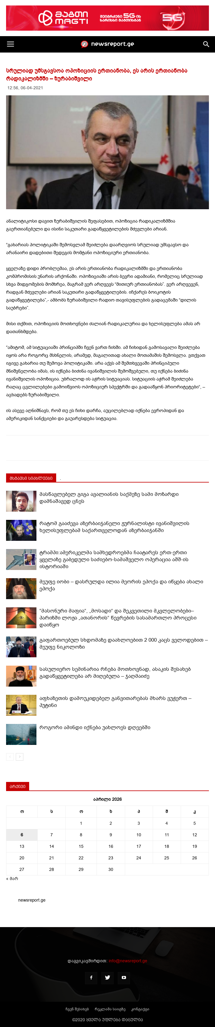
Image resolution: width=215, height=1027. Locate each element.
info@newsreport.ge (128, 961)
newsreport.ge (32, 900)
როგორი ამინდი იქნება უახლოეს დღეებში (94, 727)
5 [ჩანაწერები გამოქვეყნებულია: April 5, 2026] (194, 823)
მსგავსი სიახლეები (31, 478)
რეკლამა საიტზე (110, 1009)
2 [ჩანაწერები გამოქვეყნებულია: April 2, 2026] (111, 823)
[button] (206, 44)
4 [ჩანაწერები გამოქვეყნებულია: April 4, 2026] (167, 823)
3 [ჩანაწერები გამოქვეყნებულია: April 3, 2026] (139, 823)
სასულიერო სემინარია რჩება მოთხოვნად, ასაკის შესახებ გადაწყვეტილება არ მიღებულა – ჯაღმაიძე (115, 673)
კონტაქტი (140, 1009)
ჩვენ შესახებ (77, 1009)
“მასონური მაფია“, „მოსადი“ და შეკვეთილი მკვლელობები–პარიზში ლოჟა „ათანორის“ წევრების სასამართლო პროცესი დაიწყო (117, 617)
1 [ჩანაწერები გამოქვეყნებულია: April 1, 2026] (81, 823)
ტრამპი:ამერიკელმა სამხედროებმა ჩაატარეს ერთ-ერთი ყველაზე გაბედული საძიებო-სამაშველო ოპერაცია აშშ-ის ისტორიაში (114, 559)
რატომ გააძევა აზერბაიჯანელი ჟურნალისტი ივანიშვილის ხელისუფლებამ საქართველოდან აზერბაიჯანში (114, 527)
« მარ (12, 879)
